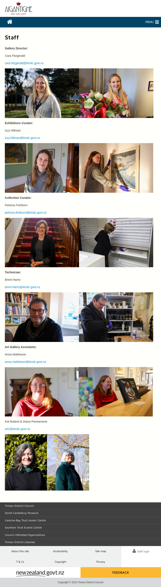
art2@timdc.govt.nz (17, 429)
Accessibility (60, 551)
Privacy (100, 562)
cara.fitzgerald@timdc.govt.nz (24, 63)
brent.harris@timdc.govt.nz (22, 287)
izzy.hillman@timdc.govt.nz (22, 138)
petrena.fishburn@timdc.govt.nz (26, 212)
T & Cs (20, 562)
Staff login (143, 551)
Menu (117, 22)
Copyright (60, 562)
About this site (20, 551)
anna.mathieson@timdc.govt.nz (25, 361)
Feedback (120, 572)
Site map (100, 551)
